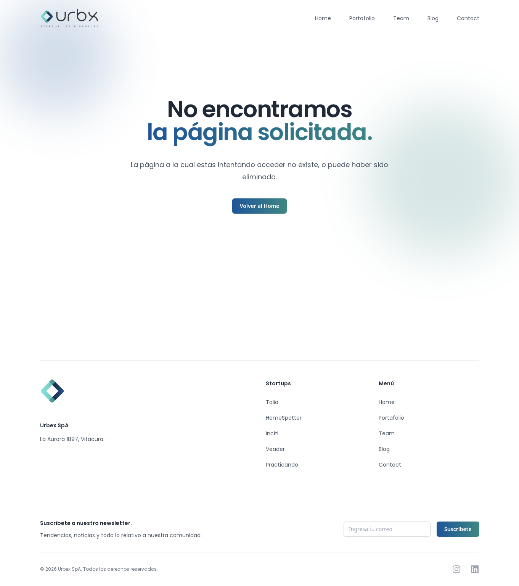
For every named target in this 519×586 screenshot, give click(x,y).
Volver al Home (259, 205)
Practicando (282, 464)
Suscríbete (457, 529)
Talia (272, 402)
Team (401, 18)
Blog (433, 18)
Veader (275, 449)
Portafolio (362, 18)
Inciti (272, 433)
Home (323, 18)
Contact (468, 18)
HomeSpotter (284, 418)
